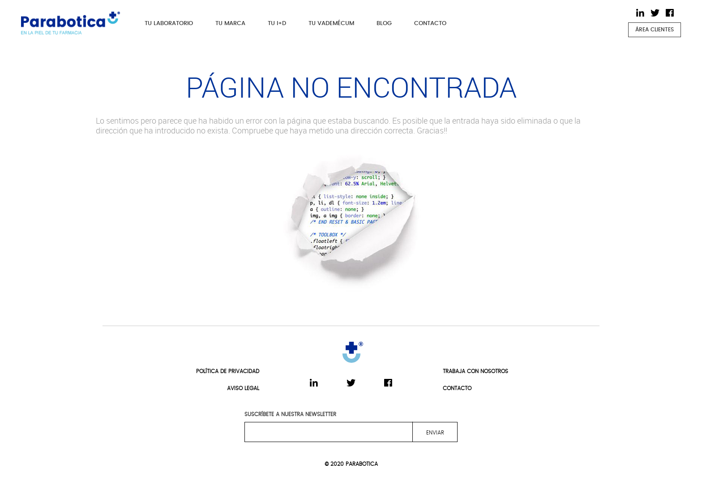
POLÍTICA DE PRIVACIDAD (227, 371)
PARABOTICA (362, 464)
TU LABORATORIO (169, 23)
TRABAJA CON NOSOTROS (475, 371)
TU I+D (277, 23)
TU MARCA (230, 23)
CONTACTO (430, 23)
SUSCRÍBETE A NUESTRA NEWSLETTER (290, 414)
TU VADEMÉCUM (331, 23)
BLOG (384, 23)
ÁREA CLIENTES (654, 29)
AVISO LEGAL (243, 388)
